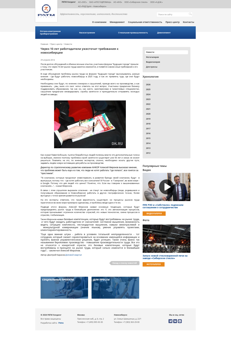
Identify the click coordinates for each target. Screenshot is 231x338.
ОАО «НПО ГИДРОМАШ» (100, 2)
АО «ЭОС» (82, 2)
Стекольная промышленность (133, 32)
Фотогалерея (152, 57)
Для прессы (151, 67)
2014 (148, 143)
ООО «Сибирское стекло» (136, 2)
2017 (148, 128)
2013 (148, 148)
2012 (148, 153)
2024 (148, 94)
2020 (148, 114)
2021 (148, 109)
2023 (148, 99)
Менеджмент (117, 22)
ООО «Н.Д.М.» (156, 2)
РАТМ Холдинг (69, 2)
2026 (148, 84)
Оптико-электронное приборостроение (50, 32)
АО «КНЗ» (117, 2)
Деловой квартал (73, 254)
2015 (148, 138)
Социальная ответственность (145, 22)
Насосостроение (87, 32)
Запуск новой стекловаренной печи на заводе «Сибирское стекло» (165, 257)
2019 (148, 119)
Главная (44, 44)
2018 (148, 123)
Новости (68, 44)
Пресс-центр (172, 22)
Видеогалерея (153, 62)
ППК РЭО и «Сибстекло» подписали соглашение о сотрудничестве (163, 206)
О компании (99, 22)
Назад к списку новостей (124, 263)
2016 (148, 133)
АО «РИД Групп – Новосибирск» (92, 6)
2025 (148, 89)
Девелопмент (164, 32)
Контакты (188, 22)
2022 (148, 104)
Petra (60, 323)
